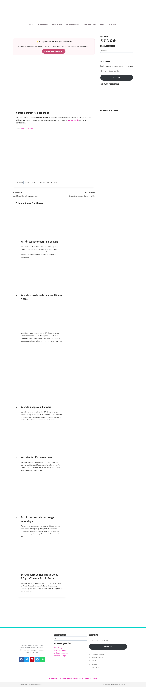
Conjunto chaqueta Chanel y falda (75, 194)
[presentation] (42, 221)
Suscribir (117, 77)
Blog (102, 24)
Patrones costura (30, 182)
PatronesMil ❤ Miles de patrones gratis (115, 684)
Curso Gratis (112, 24)
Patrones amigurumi (71, 678)
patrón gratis (73, 120)
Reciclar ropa (57, 24)
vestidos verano (52, 182)
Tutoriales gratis (89, 24)
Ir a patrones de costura (54, 51)
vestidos (42, 182)
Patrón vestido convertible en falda (39, 241)
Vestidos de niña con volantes (36, 457)
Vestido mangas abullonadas (36, 407)
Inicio (31, 24)
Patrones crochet (72, 24)
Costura (20, 182)
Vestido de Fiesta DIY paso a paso (32, 194)
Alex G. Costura (27, 128)
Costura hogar (42, 24)
